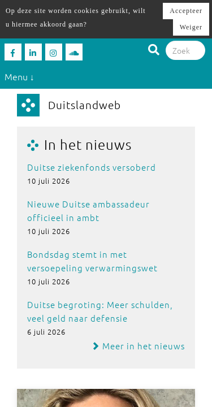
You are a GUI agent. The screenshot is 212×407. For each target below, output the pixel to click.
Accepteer (186, 11)
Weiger (191, 27)
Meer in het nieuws (138, 346)
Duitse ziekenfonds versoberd (91, 167)
